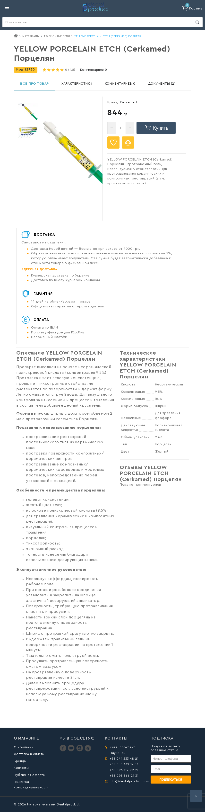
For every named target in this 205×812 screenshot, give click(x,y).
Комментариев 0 (93, 69)
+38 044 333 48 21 (124, 758)
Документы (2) (162, 83)
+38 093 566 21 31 (124, 775)
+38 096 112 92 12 (124, 770)
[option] (27, 111)
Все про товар (34, 83)
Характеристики (76, 83)
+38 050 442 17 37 (124, 764)
